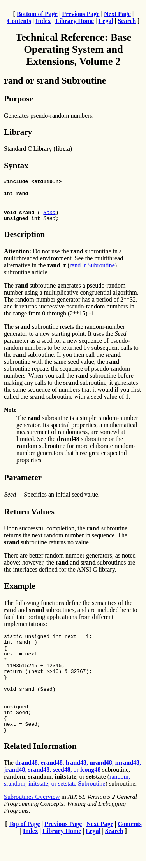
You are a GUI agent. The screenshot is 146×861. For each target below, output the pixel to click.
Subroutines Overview (32, 820)
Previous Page (80, 13)
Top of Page (24, 847)
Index (43, 20)
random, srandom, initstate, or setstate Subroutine (67, 803)
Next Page (117, 13)
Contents (19, 20)
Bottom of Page (37, 13)
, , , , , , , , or (72, 789)
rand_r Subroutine (92, 270)
